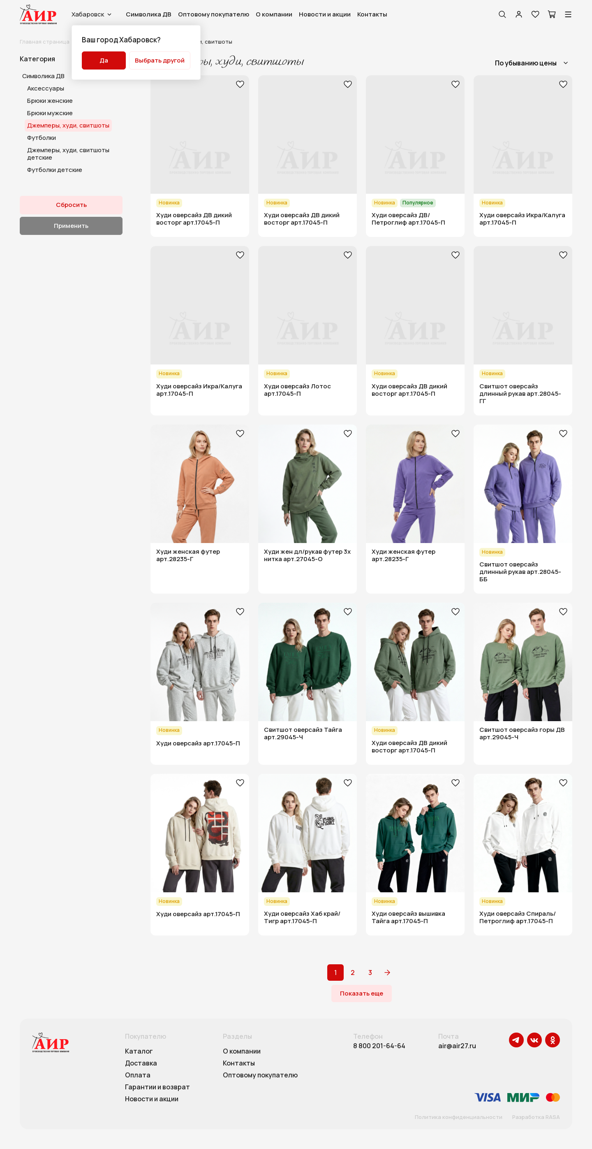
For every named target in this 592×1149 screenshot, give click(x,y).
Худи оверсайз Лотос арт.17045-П (297, 390)
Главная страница (44, 41)
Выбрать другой (160, 60)
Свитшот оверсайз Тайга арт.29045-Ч (303, 733)
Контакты (372, 14)
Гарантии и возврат (157, 1087)
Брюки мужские (50, 113)
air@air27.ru (457, 1046)
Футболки (41, 137)
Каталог (139, 1051)
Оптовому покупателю (213, 14)
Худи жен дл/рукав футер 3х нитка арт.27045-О (307, 555)
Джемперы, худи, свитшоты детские (68, 154)
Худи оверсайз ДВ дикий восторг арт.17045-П (194, 218)
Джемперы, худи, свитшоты (68, 125)
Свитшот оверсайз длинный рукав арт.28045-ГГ (520, 394)
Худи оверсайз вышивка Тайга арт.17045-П (408, 917)
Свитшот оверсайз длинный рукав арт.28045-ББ (520, 572)
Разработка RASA (536, 1117)
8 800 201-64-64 (379, 1046)
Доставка (141, 1063)
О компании (274, 14)
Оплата (137, 1075)
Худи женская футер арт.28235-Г (188, 555)
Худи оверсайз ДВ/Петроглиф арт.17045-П (408, 218)
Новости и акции (325, 14)
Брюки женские (50, 100)
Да (103, 60)
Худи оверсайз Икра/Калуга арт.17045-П (522, 218)
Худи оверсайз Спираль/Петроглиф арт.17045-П (517, 917)
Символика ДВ (148, 14)
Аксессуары (45, 88)
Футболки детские (54, 169)
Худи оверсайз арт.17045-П (198, 743)
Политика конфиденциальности (458, 1117)
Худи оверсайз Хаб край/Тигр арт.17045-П (302, 917)
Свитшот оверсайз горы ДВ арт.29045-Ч (522, 733)
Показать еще (361, 993)
